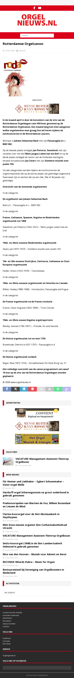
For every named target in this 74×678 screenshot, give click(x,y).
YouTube (6, 641)
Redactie (22, 50)
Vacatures (11, 452)
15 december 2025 (24, 465)
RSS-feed (6, 644)
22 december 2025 (11, 521)
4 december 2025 (11, 576)
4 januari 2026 (10, 488)
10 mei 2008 (10, 50)
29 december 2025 (11, 499)
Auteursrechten (9, 623)
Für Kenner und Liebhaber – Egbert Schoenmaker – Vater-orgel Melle (33, 483)
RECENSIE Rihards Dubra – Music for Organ (29, 562)
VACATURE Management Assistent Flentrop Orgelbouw (42, 460)
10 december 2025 (11, 565)
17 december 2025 (11, 532)
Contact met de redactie (12, 612)
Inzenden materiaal (11, 615)
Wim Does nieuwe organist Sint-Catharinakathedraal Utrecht (35, 526)
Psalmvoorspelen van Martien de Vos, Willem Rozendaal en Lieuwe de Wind (36, 505)
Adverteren (7, 618)
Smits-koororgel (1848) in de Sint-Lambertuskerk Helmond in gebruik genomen (32, 545)
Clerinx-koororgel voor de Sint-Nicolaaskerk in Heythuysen (31, 515)
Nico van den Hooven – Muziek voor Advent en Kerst (34, 554)
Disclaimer (7, 621)
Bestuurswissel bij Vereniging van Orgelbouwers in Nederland (33, 571)
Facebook (7, 638)
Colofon (6, 626)
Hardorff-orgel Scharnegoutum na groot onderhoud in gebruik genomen (36, 494)
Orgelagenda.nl (9, 655)
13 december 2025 (11, 550)
